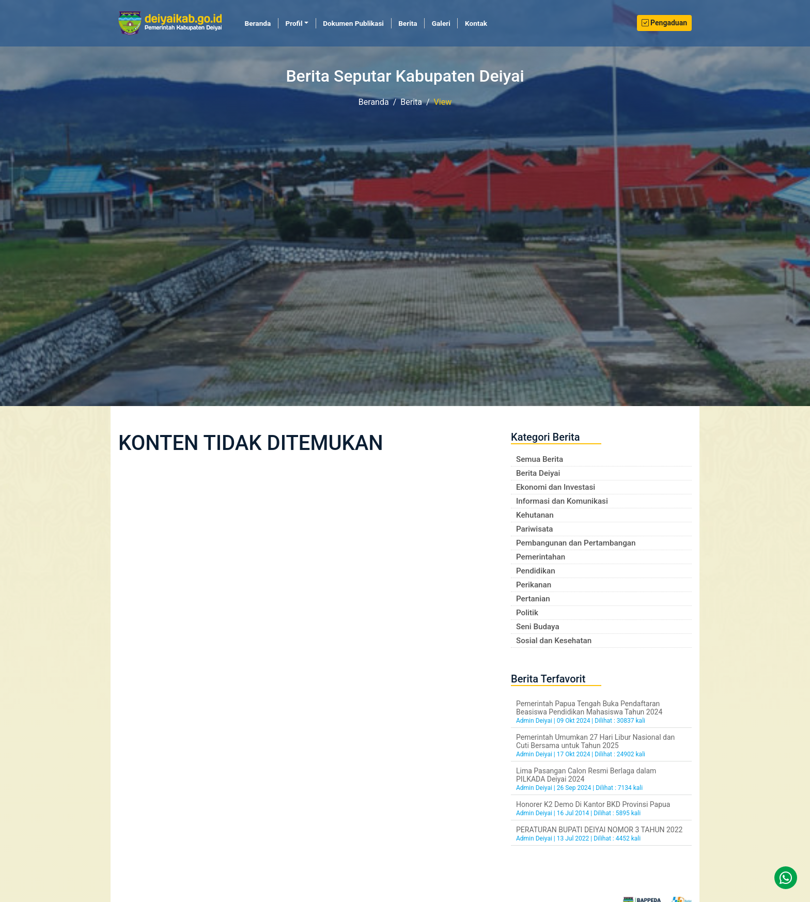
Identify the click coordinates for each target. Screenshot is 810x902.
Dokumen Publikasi (353, 23)
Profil (293, 23)
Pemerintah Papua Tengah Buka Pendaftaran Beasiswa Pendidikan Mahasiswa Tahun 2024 (589, 707)
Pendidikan (535, 571)
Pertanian (533, 598)
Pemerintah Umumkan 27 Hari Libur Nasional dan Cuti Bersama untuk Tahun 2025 (595, 741)
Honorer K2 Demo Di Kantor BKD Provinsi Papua (593, 804)
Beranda (261, 22)
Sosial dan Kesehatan (553, 640)
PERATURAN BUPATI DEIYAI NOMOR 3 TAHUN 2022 (599, 830)
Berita (407, 23)
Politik (527, 612)
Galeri (441, 23)
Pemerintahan (540, 557)
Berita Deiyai (538, 473)
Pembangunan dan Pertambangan (575, 543)
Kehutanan (535, 515)
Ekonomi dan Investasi (555, 487)
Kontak (476, 23)
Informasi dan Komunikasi (562, 501)
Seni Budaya (537, 626)
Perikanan (533, 584)
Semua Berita (539, 459)
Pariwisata (534, 529)
